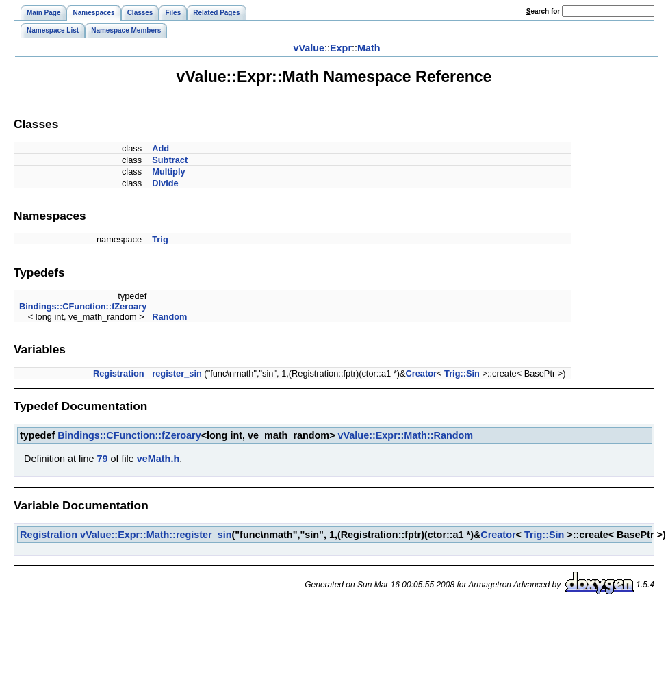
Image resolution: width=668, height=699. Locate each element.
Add (160, 148)
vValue (308, 47)
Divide (165, 183)
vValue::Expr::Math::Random (405, 435)
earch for (543, 11)
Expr (341, 47)
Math (369, 47)
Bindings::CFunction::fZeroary (82, 306)
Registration (118, 373)
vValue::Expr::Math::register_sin (156, 534)
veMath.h (158, 458)
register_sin (177, 373)
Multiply (168, 171)
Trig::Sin (462, 373)
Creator (421, 373)
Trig (160, 239)
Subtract (170, 160)
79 (102, 458)
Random (169, 317)
